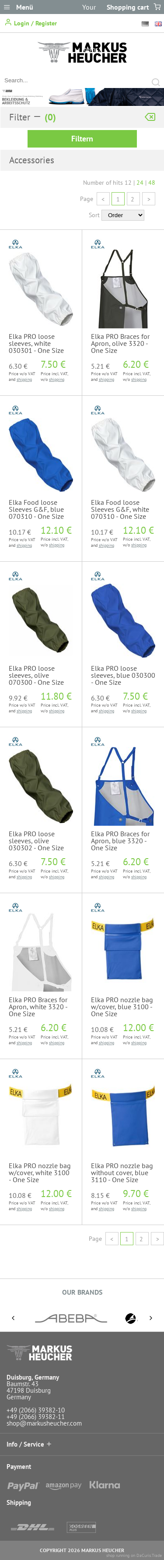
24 (139, 183)
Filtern (82, 139)
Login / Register (30, 22)
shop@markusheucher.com (44, 1423)
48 (151, 183)
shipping (24, 379)
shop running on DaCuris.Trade (134, 1555)
